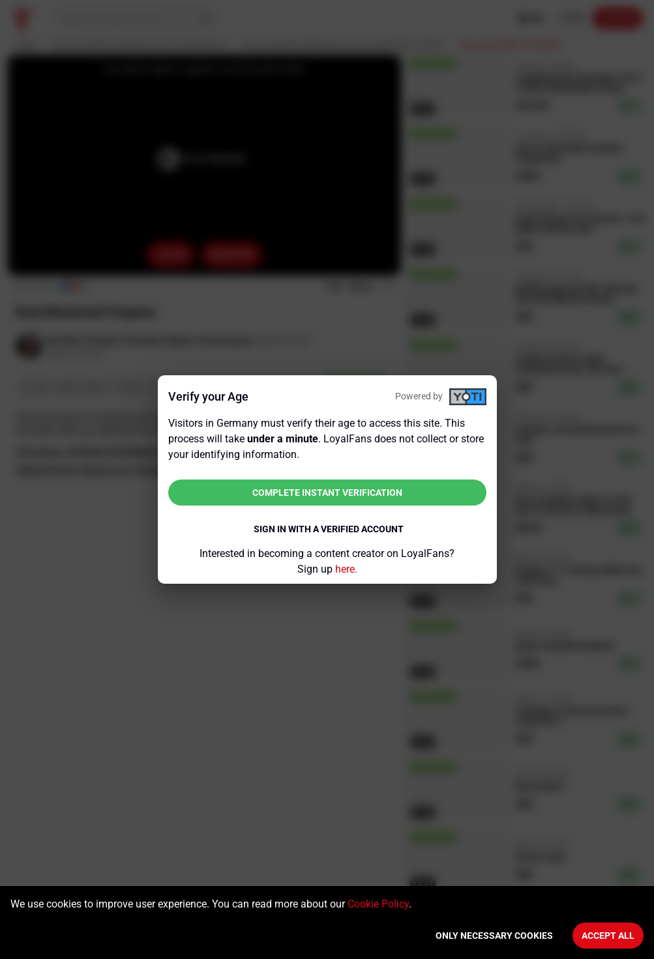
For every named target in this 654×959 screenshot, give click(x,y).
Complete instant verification (327, 492)
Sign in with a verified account (329, 529)
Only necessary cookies (494, 935)
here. (346, 569)
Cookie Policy (378, 904)
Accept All (608, 935)
